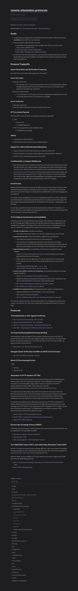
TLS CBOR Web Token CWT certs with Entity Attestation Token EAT (40, 297)
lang (13, 552)
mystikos (16, 526)
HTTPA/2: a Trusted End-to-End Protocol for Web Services (34, 417)
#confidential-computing (18, 19)
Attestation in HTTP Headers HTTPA (27, 172)
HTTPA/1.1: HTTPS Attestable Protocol (28, 414)
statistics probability (19, 581)
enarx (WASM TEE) (19, 512)
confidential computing (20, 506)
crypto (14, 532)
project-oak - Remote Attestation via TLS (29, 347)
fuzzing (14, 544)
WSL (13, 489)
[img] (17, 482)
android (15, 492)
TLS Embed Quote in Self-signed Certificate (30, 94)
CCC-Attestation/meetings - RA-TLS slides (29, 319)
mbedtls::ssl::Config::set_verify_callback (31, 286)
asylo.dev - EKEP (21, 437)
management (17, 555)
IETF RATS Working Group (24, 467)
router (14, 578)
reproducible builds (19, 575)
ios (13, 546)
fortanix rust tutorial (19, 515)
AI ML (14, 486)
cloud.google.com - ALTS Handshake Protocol (30, 440)
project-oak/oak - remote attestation (28, 434)
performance (16, 569)
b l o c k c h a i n (17, 498)
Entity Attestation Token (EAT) (20, 453)
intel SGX (16, 509)
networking (16, 561)
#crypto (34, 19)
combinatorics (17, 503)
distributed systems (19, 541)
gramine (15, 518)
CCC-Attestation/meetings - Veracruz (28, 355)
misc (13, 558)
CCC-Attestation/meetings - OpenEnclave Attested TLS (33, 325)
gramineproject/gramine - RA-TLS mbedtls (29, 322)
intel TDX (16, 521)
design (14, 535)
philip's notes (16, 478)
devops (14, 538)
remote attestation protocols (22, 529)
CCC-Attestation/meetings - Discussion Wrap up (35, 28)
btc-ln (14, 500)
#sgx (28, 19)
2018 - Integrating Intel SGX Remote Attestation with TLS (34, 328)
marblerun (16, 524)
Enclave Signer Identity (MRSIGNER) (30, 50)
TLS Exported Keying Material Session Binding (41, 84)
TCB (25, 52)
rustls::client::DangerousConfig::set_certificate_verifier (36, 284)
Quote (50, 87)
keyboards (16, 549)
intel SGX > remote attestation (26, 25)
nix (13, 564)
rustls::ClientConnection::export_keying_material (32, 268)
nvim (14, 566)
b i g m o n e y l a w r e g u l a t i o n (24, 495)
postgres (15, 572)
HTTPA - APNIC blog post (24, 420)
